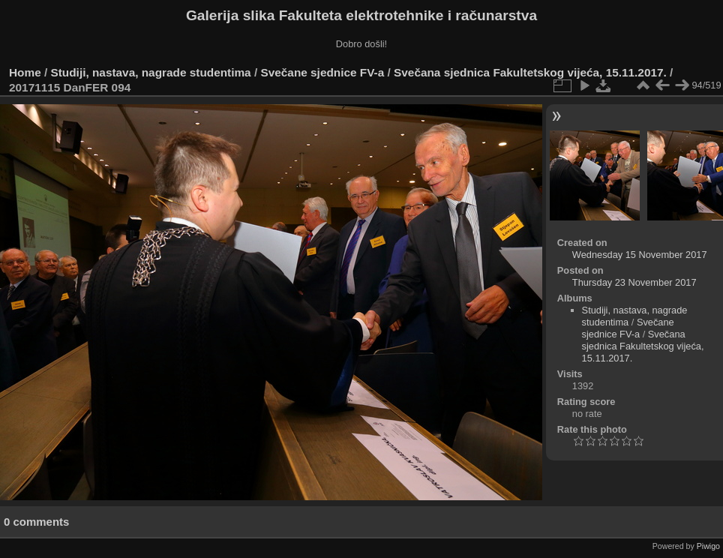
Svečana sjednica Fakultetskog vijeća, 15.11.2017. (530, 72)
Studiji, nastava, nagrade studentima (151, 72)
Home (25, 72)
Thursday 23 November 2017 (634, 282)
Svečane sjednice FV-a (322, 72)
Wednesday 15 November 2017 (639, 254)
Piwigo (708, 546)
